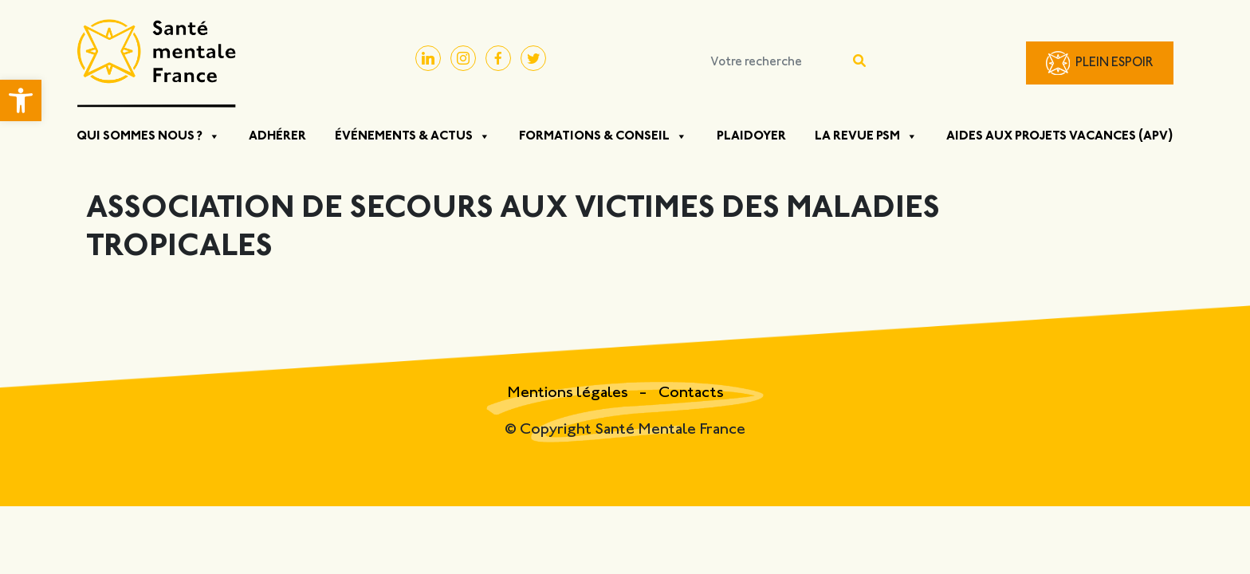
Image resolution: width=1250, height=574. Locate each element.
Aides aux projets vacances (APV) (1059, 136)
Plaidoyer (751, 136)
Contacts (691, 393)
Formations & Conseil (603, 136)
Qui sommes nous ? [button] (148, 136)
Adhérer (277, 136)
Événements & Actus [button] (412, 136)
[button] (20, 100)
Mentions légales (569, 393)
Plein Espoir (1114, 63)
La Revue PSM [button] (866, 136)
